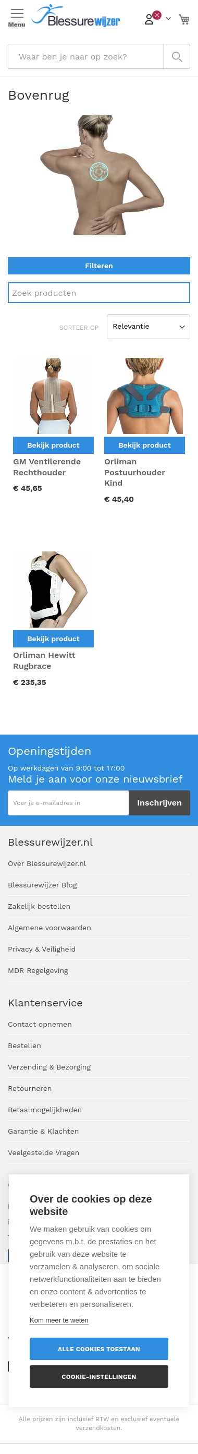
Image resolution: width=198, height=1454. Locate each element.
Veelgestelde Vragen (43, 1152)
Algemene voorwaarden (49, 927)
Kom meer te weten (59, 1320)
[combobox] (99, 56)
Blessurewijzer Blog (42, 885)
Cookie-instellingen (98, 1376)
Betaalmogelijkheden (45, 1109)
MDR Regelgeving (38, 970)
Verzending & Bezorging (49, 1067)
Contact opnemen (40, 1024)
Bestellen (24, 1045)
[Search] (99, 292)
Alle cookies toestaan (99, 1349)
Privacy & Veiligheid (42, 949)
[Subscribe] (159, 802)
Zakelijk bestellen (39, 906)
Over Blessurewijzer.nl (47, 863)
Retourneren (30, 1088)
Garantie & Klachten (43, 1131)
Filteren (99, 265)
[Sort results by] (148, 326)
